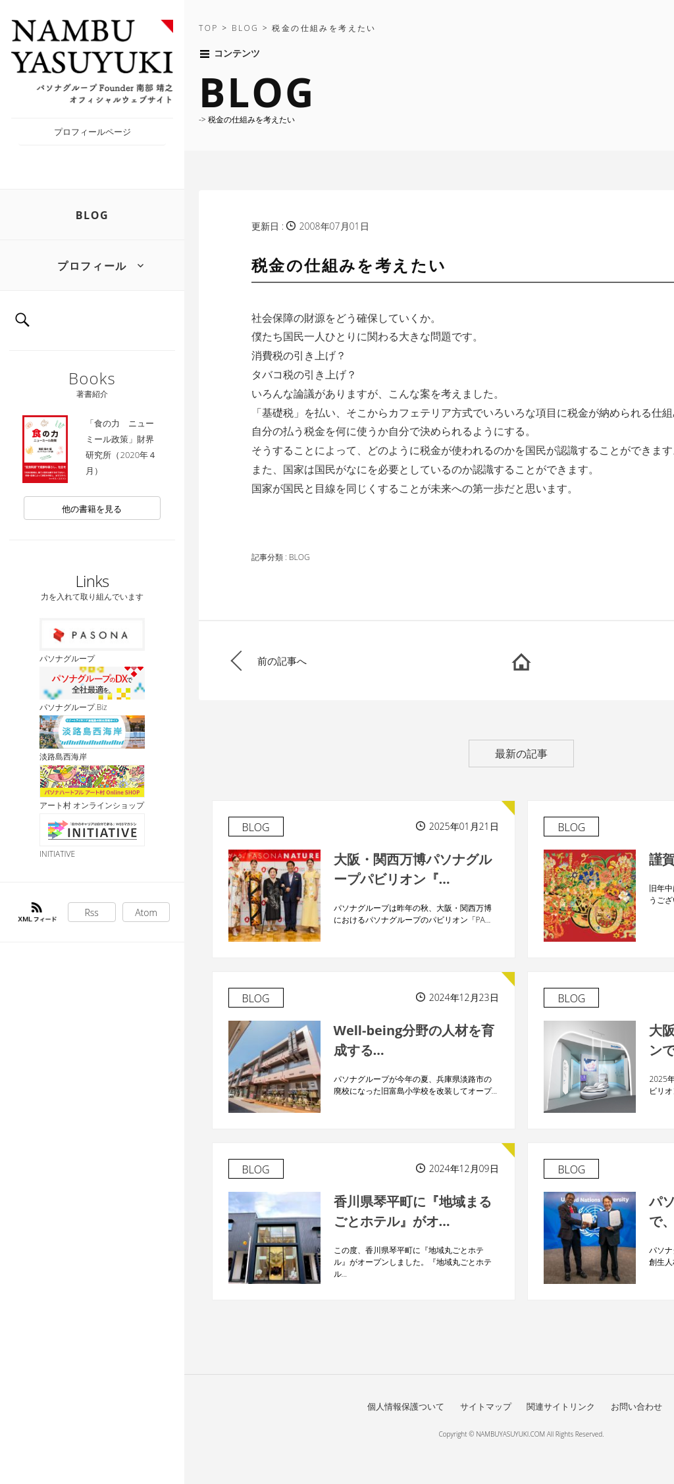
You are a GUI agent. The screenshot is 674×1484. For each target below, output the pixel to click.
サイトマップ (485, 1406)
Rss (92, 912)
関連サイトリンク (561, 1406)
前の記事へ (282, 660)
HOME (521, 661)
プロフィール (92, 266)
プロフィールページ (92, 132)
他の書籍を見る (92, 509)
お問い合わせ (636, 1406)
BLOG (92, 215)
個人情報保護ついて (405, 1406)
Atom (146, 912)
